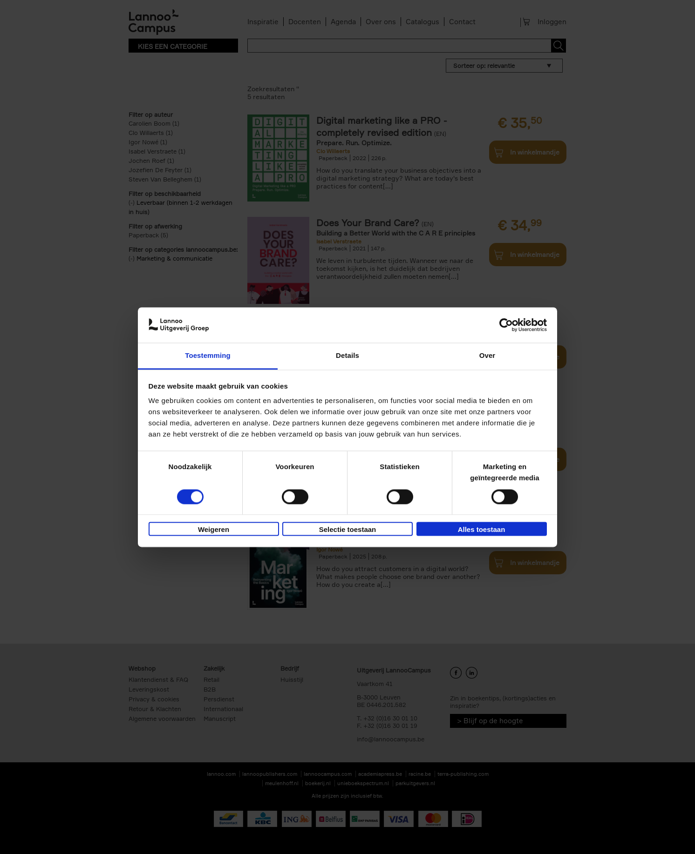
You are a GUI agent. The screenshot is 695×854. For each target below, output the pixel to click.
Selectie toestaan (347, 530)
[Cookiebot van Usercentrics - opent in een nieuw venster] (506, 325)
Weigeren (213, 530)
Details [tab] (347, 356)
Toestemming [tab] (208, 356)
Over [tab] (487, 356)
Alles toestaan (481, 530)
